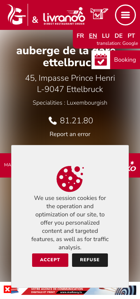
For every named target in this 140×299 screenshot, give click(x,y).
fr (80, 36)
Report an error (70, 134)
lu (105, 36)
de (119, 36)
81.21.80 (76, 120)
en (93, 36)
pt (131, 36)
